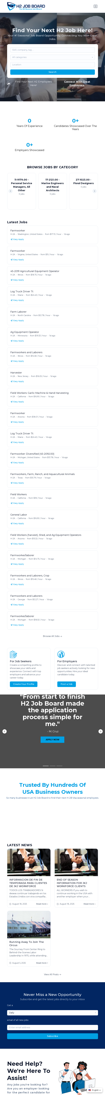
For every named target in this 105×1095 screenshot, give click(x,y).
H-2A (12, 234)
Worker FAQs (61, 1014)
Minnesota (22, 335)
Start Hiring (14, 991)
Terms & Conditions (57, 1085)
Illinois (20, 275)
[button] (94, 191)
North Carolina (24, 315)
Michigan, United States (29, 457)
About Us (27, 1014)
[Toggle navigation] (95, 6)
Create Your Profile (23, 684)
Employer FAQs (43, 1014)
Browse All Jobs (52, 636)
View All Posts (52, 858)
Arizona (21, 417)
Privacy (42, 1085)
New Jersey (23, 376)
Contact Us (84, 1014)
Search (53, 72)
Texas (20, 478)
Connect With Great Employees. (77, 83)
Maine (20, 295)
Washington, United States (30, 234)
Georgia (21, 599)
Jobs (17, 1014)
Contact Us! (38, 991)
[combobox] (52, 57)
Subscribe (52, 920)
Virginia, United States (28, 254)
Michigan (22, 559)
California (22, 396)
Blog (73, 1014)
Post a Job (67, 684)
